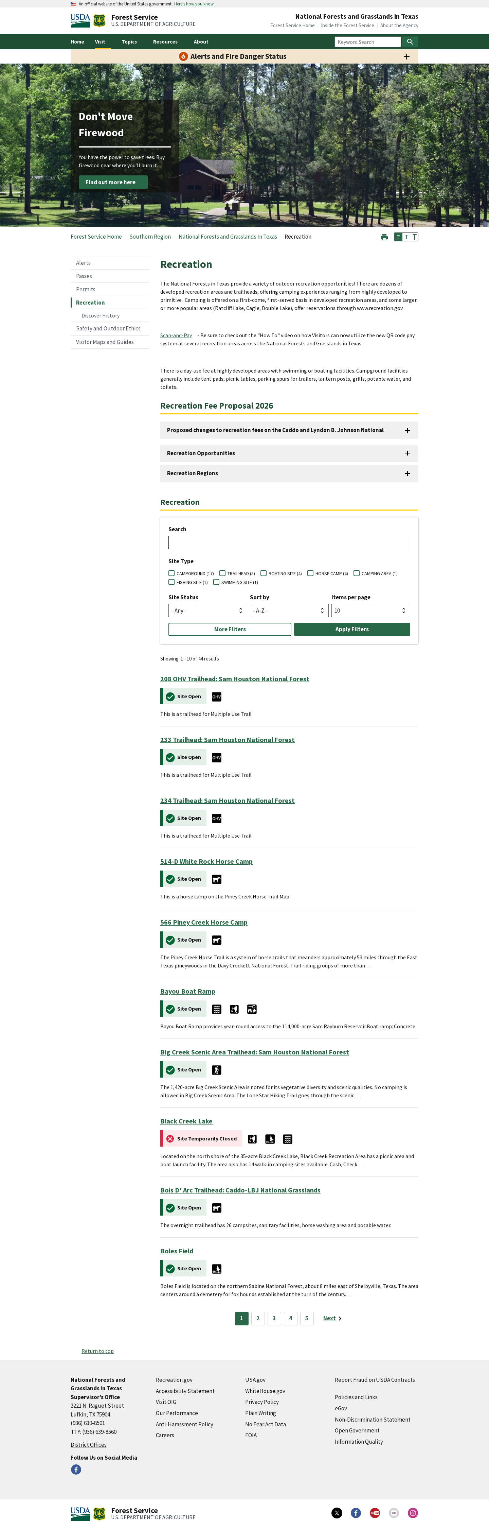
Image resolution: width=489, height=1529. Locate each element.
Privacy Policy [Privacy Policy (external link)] (262, 1402)
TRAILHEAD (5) (241, 573)
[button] (384, 236)
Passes (84, 276)
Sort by (259, 597)
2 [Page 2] (257, 1318)
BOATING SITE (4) (285, 573)
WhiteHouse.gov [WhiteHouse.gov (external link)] (265, 1391)
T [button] (398, 237)
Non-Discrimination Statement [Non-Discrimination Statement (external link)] (373, 1419)
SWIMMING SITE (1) (239, 582)
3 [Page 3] (274, 1318)
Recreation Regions (192, 473)
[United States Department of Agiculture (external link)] (82, 21)
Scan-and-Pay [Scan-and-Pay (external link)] (176, 335)
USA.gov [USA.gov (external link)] (255, 1380)
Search (177, 529)
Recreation (90, 302)
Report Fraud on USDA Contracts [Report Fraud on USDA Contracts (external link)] (375, 1380)
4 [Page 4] (290, 1318)
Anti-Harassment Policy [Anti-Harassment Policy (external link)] (184, 1424)
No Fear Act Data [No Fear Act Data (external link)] (265, 1424)
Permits (85, 289)
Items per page (350, 597)
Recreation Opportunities (201, 453)
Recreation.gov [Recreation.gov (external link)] (174, 1380)
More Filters (230, 629)
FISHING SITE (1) (192, 582)
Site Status (183, 597)
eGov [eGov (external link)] (341, 1408)
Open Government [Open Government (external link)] (357, 1430)
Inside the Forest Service (347, 25)
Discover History (101, 315)
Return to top (98, 1350)
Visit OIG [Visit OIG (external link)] (166, 1402)
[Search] (410, 41)
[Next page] (333, 1318)
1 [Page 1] (241, 1318)
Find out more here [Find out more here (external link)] (110, 182)
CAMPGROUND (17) (195, 573)
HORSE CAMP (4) (331, 573)
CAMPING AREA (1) (380, 573)
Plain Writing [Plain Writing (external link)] (260, 1413)
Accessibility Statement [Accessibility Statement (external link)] (185, 1391)
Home (77, 41)
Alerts (83, 263)
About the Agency (399, 25)
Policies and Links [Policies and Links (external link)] (356, 1397)
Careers (165, 1435)
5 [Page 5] (306, 1318)
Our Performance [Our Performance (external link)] (177, 1413)
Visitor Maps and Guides (105, 342)
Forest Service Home (292, 25)
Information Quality (359, 1441)
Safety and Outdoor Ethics (108, 328)
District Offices (89, 1444)
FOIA (251, 1435)
